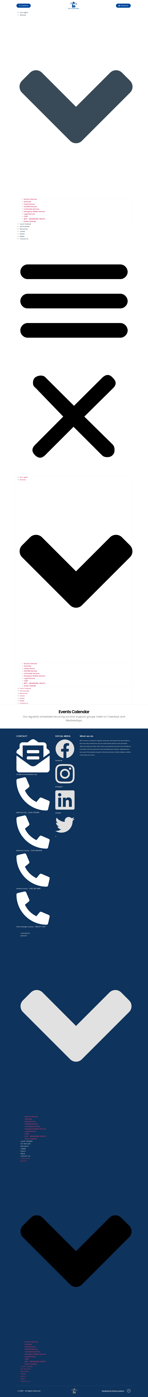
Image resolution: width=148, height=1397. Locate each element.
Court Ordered (25, 688)
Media (22, 701)
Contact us (24, 239)
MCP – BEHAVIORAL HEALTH (34, 219)
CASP (26, 216)
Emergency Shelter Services (34, 212)
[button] (74, 358)
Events (22, 698)
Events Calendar (30, 686)
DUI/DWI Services (30, 207)
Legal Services (29, 214)
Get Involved (24, 691)
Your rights (24, 477)
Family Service (29, 204)
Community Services (31, 209)
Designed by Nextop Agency (113, 1391)
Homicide (27, 202)
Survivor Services (30, 199)
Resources (24, 693)
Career (22, 696)
